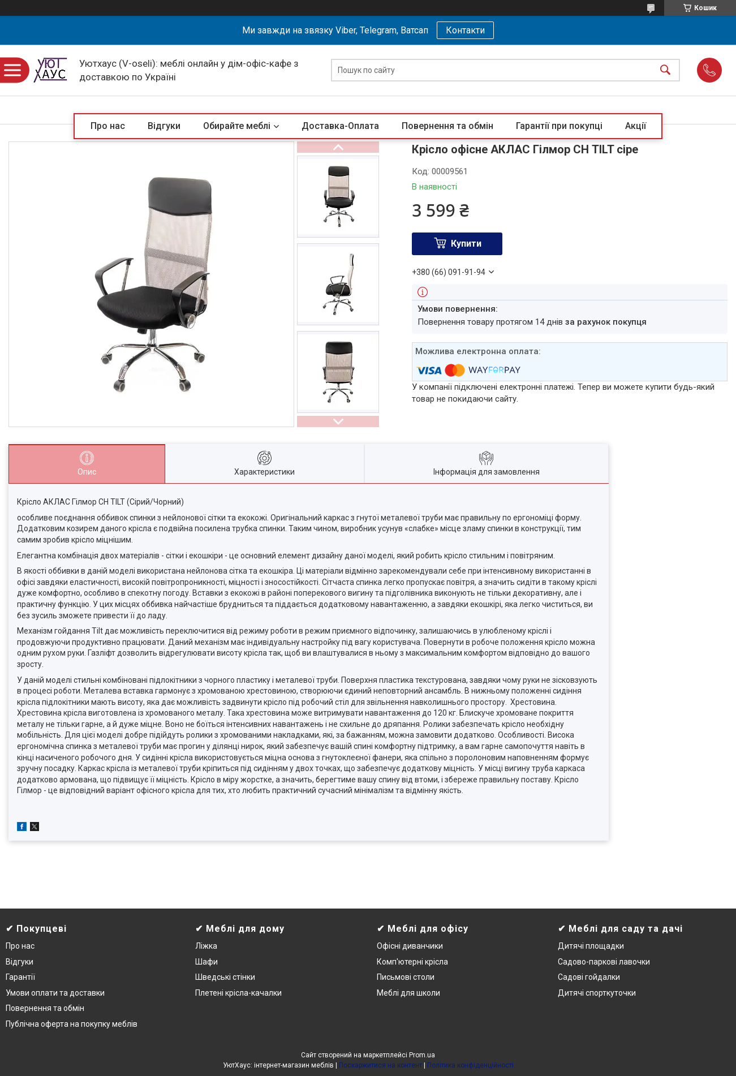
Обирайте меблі (236, 125)
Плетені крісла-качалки (238, 992)
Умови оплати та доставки (55, 992)
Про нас (108, 125)
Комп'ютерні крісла (412, 961)
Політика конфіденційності (470, 1065)
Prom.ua (422, 1055)
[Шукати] (665, 70)
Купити (466, 243)
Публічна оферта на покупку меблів (71, 1023)
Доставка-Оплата (340, 125)
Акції (635, 125)
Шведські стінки (225, 977)
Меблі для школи (408, 992)
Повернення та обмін (447, 125)
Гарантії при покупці (559, 125)
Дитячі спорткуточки (597, 992)
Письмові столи (405, 977)
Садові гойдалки (589, 977)
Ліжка (206, 945)
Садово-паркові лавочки (604, 961)
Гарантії (20, 977)
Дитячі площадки (591, 945)
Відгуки (164, 125)
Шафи (206, 961)
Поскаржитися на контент (380, 1065)
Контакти (465, 30)
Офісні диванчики (410, 945)
